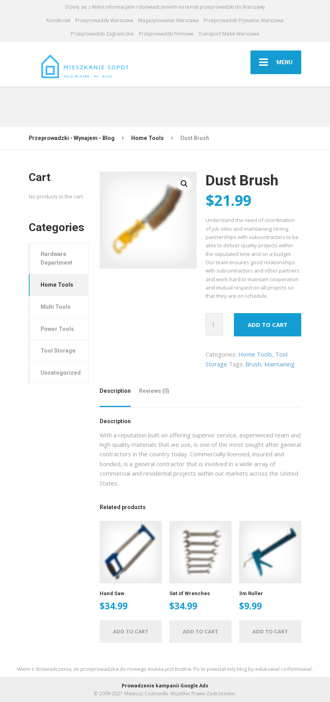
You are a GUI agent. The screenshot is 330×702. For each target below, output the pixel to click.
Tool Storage (58, 350)
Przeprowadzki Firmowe (166, 33)
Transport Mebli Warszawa (228, 33)
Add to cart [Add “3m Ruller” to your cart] (270, 631)
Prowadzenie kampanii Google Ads (165, 685)
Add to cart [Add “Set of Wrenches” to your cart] (200, 631)
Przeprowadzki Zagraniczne (102, 33)
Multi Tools (55, 307)
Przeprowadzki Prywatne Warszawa (244, 20)
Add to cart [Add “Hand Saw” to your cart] (130, 631)
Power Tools (57, 329)
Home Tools (255, 354)
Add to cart (267, 325)
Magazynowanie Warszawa (168, 20)
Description (115, 391)
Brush (253, 364)
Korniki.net (58, 20)
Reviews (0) (154, 391)
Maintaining (279, 364)
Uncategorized (61, 373)
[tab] (117, 394)
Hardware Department (56, 258)
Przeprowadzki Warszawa (104, 20)
